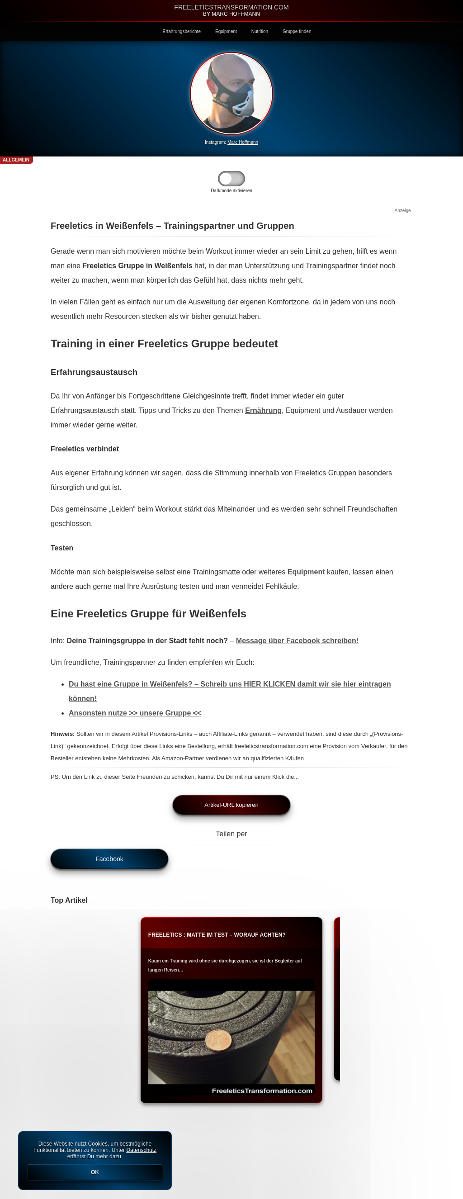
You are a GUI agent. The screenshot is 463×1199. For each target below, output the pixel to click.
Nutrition (259, 31)
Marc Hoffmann (242, 142)
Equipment (226, 31)
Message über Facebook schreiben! (297, 641)
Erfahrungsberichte (182, 31)
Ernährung (263, 410)
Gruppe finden (297, 31)
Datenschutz (141, 1150)
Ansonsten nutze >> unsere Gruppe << (135, 713)
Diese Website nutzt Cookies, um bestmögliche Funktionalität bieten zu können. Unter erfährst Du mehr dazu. (95, 1160)
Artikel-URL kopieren (231, 804)
